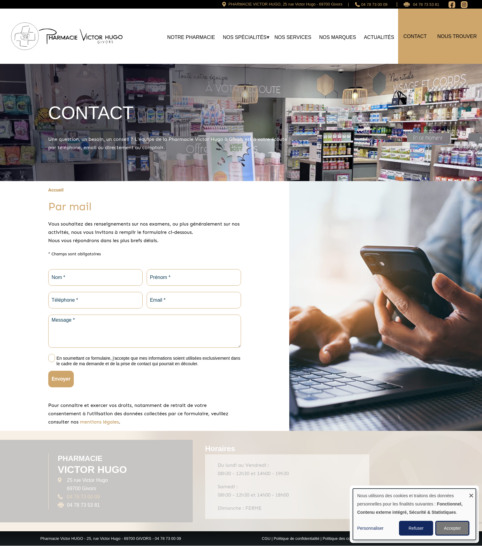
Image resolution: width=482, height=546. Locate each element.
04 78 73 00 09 (374, 4)
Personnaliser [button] (370, 528)
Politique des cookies (340, 538)
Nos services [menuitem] (293, 37)
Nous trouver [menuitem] (457, 36)
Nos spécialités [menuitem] (245, 40)
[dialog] (414, 514)
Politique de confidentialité (296, 538)
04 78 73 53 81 (426, 4)
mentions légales (99, 422)
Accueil (56, 190)
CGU (266, 538)
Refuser (416, 528)
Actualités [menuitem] (379, 37)
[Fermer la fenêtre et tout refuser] (471, 492)
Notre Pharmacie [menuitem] (191, 37)
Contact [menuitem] (415, 36)
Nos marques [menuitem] (337, 37)
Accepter (452, 528)
